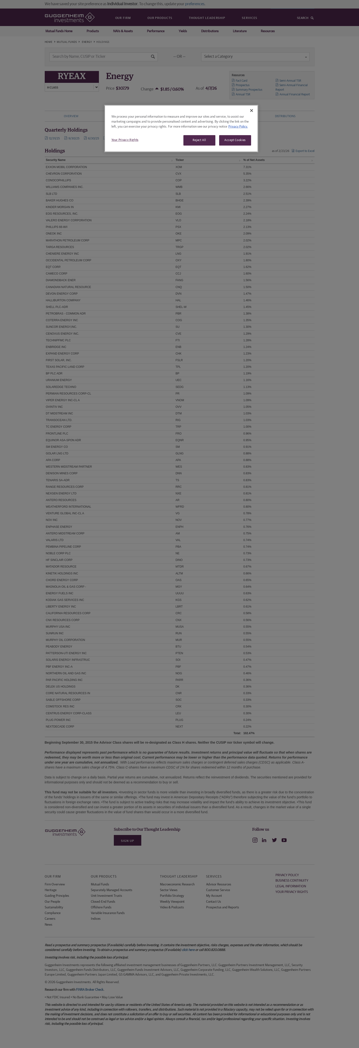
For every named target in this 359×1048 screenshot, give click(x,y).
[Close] (251, 110)
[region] (181, 128)
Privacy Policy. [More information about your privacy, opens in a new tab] (238, 126)
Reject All (199, 140)
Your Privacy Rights (124, 140)
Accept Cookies (235, 140)
